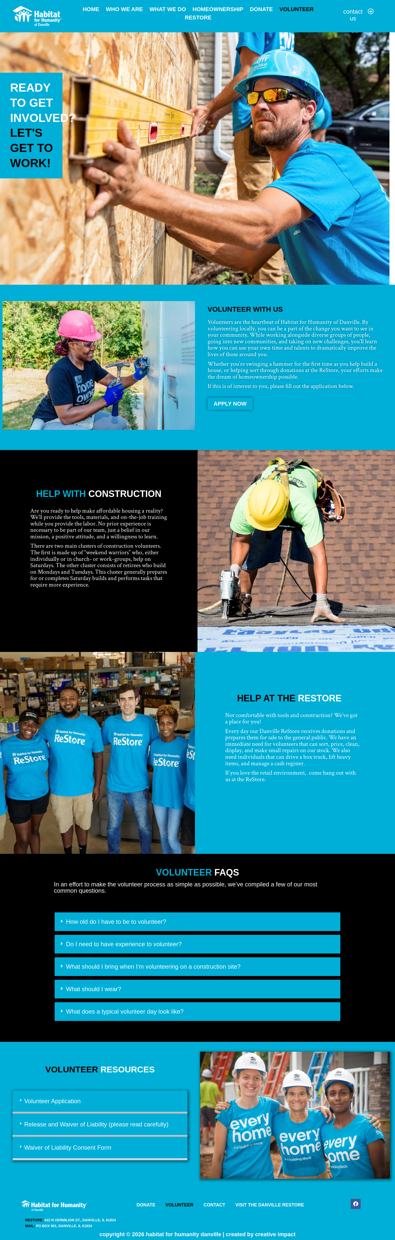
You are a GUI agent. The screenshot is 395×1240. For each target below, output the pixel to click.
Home (91, 9)
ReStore (198, 16)
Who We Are (124, 9)
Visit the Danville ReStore (270, 1202)
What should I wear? (93, 987)
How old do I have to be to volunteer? (116, 919)
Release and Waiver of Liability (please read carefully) (96, 1122)
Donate (261, 9)
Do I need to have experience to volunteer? (124, 942)
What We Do (167, 9)
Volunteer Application (52, 1099)
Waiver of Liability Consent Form (67, 1145)
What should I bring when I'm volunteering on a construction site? (153, 964)
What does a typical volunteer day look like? (125, 1009)
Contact (214, 1202)
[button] (197, 919)
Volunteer (296, 9)
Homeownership (217, 9)
